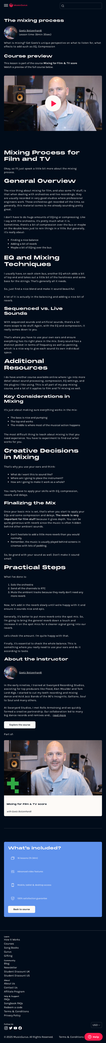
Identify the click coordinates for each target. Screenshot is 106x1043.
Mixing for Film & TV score (27, 804)
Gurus (7, 951)
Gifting (8, 955)
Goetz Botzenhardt (30, 30)
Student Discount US (17, 975)
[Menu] (6, 6)
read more (59, 715)
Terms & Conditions (16, 1011)
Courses (9, 943)
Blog (6, 963)
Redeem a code (13, 1007)
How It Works (12, 939)
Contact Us (10, 987)
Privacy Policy (12, 1015)
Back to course (21, 909)
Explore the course (19, 724)
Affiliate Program (14, 991)
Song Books (11, 947)
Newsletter (10, 967)
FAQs (7, 999)
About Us (9, 983)
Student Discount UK (17, 971)
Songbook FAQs (13, 1003)
